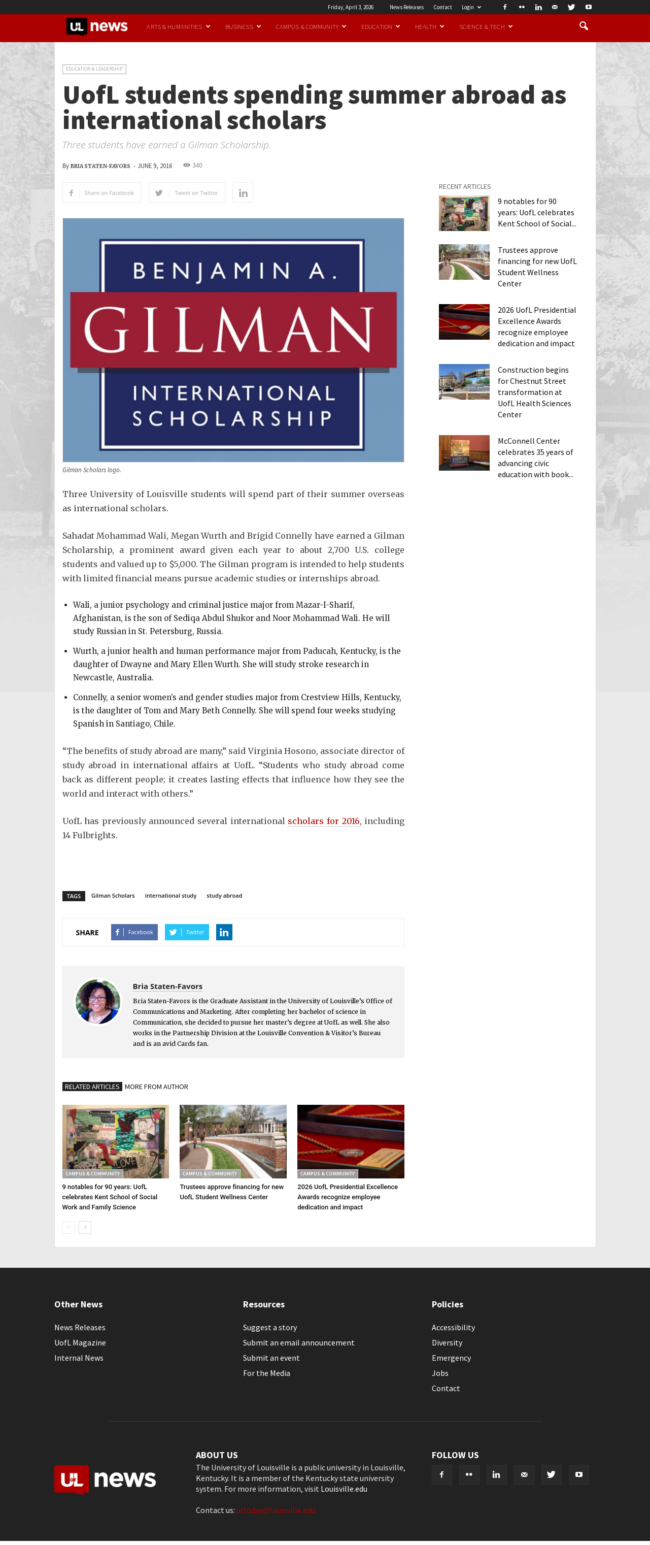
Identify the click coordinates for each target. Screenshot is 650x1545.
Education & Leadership (94, 68)
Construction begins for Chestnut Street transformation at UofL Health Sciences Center (534, 392)
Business (243, 26)
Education (380, 26)
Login (471, 7)
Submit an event (271, 1358)
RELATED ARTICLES (92, 1086)
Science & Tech (486, 26)
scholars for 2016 (323, 821)
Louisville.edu (344, 1489)
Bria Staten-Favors (100, 166)
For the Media (266, 1373)
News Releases (407, 7)
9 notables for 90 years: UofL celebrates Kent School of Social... (537, 212)
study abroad (224, 895)
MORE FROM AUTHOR (156, 1086)
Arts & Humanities (178, 26)
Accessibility (453, 1327)
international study (171, 895)
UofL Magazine (80, 1342)
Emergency (451, 1358)
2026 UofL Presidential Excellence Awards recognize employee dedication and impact (347, 1197)
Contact (442, 7)
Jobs (440, 1373)
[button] (584, 26)
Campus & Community (311, 26)
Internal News (79, 1358)
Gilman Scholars (113, 895)
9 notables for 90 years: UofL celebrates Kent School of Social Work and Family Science (110, 1197)
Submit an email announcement (299, 1342)
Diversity (447, 1342)
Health (429, 26)
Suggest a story (270, 1327)
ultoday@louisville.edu (275, 1510)
